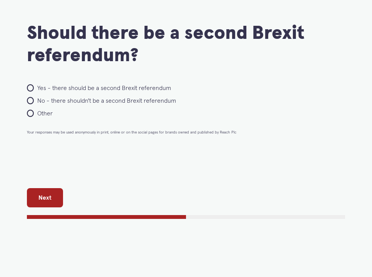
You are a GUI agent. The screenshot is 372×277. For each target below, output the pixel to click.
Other (45, 113)
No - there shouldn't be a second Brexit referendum (106, 101)
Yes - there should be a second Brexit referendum (104, 88)
